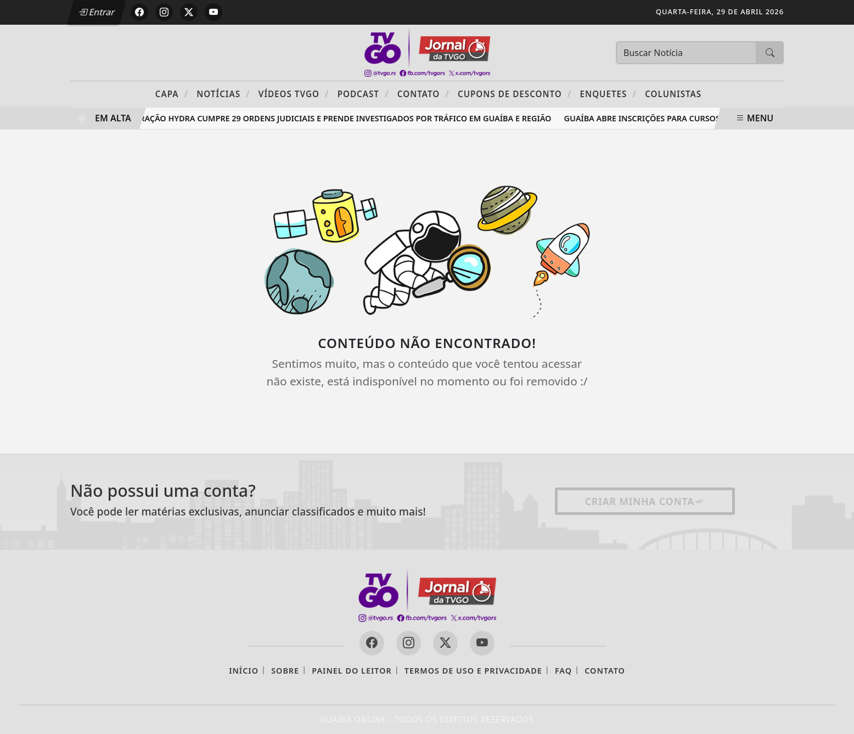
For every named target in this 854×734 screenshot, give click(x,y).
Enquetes (608, 93)
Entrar (96, 12)
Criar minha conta (645, 501)
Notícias (223, 93)
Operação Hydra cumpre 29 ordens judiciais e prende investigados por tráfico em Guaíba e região (342, 118)
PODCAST (363, 93)
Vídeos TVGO (294, 93)
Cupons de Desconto (514, 93)
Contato (423, 93)
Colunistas (673, 93)
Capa (171, 93)
